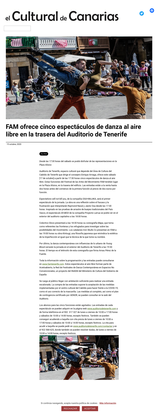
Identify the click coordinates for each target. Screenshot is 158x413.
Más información (107, 403)
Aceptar (90, 408)
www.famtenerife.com (53, 264)
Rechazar (70, 408)
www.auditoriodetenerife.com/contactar (92, 326)
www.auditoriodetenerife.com (101, 308)
